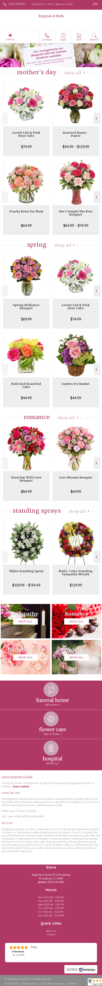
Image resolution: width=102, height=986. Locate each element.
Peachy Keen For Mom (26, 211)
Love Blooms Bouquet (75, 477)
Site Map (72, 983)
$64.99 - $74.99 (75, 225)
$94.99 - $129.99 (75, 146)
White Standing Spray (26, 571)
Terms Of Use (12, 983)
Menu (10, 39)
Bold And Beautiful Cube (26, 385)
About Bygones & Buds (17, 777)
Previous (5, 118)
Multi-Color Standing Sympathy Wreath (76, 572)
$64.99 (26, 225)
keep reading (21, 786)
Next (97, 118)
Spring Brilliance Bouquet (26, 306)
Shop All (72, 72)
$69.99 (26, 319)
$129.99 (76, 585)
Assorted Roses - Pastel (76, 134)
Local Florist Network (53, 983)
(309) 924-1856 (16, 3)
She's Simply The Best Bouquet (76, 213)
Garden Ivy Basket (76, 384)
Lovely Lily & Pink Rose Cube (26, 134)
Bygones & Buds (51, 16)
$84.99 (26, 491)
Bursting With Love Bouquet (26, 479)
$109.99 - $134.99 (26, 585)
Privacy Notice (30, 983)
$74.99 (26, 146)
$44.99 (26, 397)
